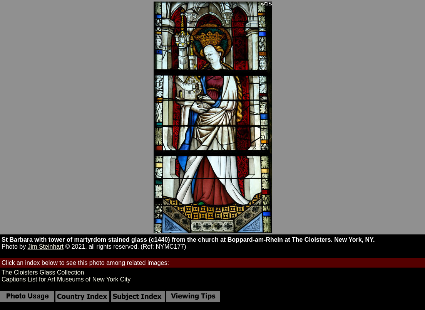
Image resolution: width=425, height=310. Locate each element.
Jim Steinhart (46, 246)
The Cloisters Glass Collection (43, 272)
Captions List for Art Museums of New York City (66, 279)
